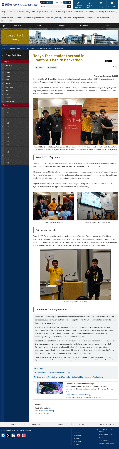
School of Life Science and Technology (78, 395)
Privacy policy (37, 424)
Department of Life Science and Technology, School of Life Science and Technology (70, 377)
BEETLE (40, 368)
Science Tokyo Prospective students (106, 430)
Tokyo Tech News (15, 48)
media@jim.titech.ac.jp (46, 411)
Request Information (107, 424)
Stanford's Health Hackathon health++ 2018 (54, 372)
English (49, 2)
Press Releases (83, 424)
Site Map (60, 424)
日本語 (43, 2)
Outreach (78, 441)
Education (78, 435)
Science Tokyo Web (52, 17)
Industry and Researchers (106, 434)
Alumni (101, 437)
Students (53, 68)
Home (3, 48)
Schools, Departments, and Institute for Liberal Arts (82, 397)
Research (77, 438)
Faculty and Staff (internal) (106, 443)
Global (77, 444)
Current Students (103, 440)
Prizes (40, 68)
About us (13, 424)
